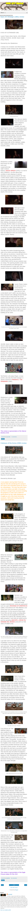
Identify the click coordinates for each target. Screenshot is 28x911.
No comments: (14, 878)
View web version (14, 887)
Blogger (16, 889)
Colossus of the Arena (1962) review (13, 443)
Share (3, 438)
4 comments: (14, 436)
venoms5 (10, 894)
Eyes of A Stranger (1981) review (12, 17)
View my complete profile (5, 910)
